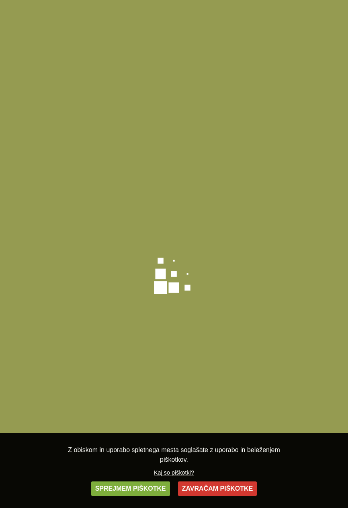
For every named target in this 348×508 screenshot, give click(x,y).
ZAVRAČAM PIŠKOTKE (217, 488)
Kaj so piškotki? (174, 472)
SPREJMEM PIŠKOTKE (130, 488)
